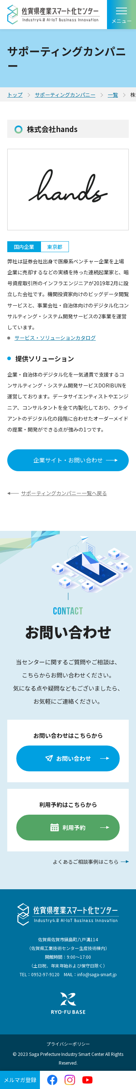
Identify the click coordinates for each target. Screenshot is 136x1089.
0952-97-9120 (45, 974)
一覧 (113, 94)
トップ (14, 94)
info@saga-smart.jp (97, 974)
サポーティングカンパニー (65, 94)
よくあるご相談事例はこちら (86, 861)
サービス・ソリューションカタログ (55, 337)
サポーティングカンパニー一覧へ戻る (64, 493)
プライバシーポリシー (68, 1044)
